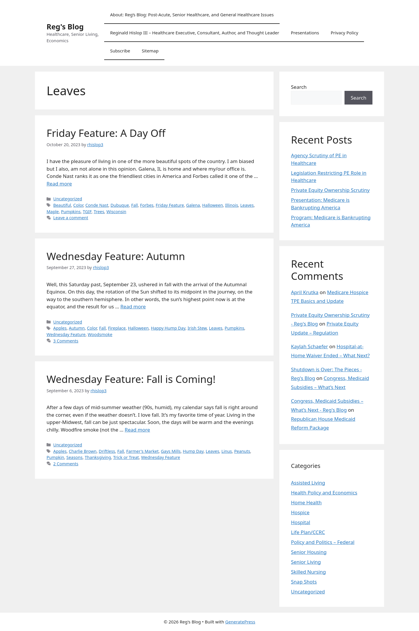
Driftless (107, 451)
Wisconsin (116, 211)
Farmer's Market (142, 451)
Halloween (212, 205)
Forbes (146, 205)
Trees (99, 211)
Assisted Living (308, 482)
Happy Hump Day (168, 328)
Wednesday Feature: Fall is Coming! (131, 379)
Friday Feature (170, 205)
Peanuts (242, 451)
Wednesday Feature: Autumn (116, 256)
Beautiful (62, 205)
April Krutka (304, 292)
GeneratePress (240, 622)
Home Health (306, 502)
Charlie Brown (83, 451)
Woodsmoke (100, 334)
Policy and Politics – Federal (322, 542)
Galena (193, 205)
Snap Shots (304, 581)
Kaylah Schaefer (309, 346)
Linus (226, 451)
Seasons (74, 457)
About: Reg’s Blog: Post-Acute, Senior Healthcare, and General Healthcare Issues (192, 14)
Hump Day (193, 451)
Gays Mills (171, 451)
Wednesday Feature (66, 334)
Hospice (300, 512)
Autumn (77, 328)
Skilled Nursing (308, 571)
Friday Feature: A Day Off (106, 133)
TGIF (87, 211)
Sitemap (150, 51)
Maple (53, 211)
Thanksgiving (98, 457)
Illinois (231, 205)
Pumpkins (71, 211)
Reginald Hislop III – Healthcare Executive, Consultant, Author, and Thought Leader (194, 33)
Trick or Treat (126, 457)
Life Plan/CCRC (308, 532)
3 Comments (65, 341)
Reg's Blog (65, 26)
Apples (60, 328)
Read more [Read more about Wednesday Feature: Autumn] (133, 306)
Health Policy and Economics (324, 492)
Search (299, 87)
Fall (134, 205)
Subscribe (120, 51)
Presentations (305, 33)
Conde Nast (96, 205)
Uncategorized (67, 199)
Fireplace (117, 328)
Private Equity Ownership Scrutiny (330, 190)
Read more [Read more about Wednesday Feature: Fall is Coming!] (137, 429)
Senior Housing (308, 552)
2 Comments (65, 463)
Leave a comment (70, 217)
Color (78, 205)
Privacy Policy (344, 33)
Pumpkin (55, 457)
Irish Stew (197, 328)
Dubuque (120, 205)
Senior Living (306, 561)
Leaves (247, 205)
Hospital (300, 522)
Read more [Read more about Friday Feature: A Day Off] (59, 183)
